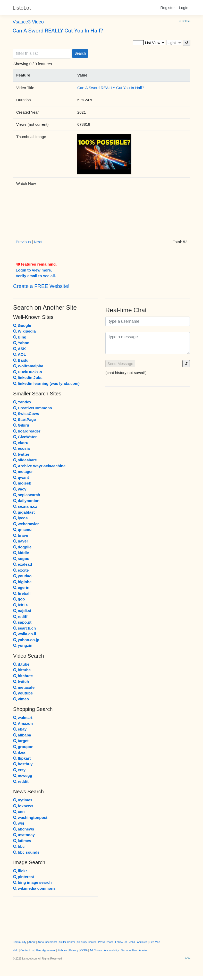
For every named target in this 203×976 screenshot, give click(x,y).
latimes (22, 840)
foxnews (23, 806)
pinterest (23, 877)
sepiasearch (26, 495)
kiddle (21, 552)
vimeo (21, 699)
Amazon (23, 723)
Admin (143, 950)
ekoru (20, 442)
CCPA (84, 950)
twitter (21, 454)
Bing (19, 337)
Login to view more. (34, 270)
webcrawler (26, 524)
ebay (20, 729)
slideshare (25, 460)
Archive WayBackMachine (39, 466)
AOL (19, 354)
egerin (21, 587)
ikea (19, 752)
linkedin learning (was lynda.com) (46, 383)
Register (167, 7)
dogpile (22, 547)
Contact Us (27, 950)
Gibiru (21, 425)
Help (15, 950)
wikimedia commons (34, 888)
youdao (22, 576)
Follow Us (121, 942)
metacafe (24, 687)
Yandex (22, 402)
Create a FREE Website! (41, 286)
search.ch (24, 628)
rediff (20, 616)
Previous (23, 242)
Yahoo (21, 343)
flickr (20, 871)
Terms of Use (129, 950)
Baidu (21, 360)
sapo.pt (22, 622)
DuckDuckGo (27, 372)
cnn (19, 811)
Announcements (47, 942)
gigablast (24, 512)
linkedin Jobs (28, 377)
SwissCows (26, 413)
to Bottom (184, 21)
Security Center (86, 942)
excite (21, 570)
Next (38, 242)
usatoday (24, 835)
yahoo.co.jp (26, 640)
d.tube (21, 664)
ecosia (21, 448)
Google (22, 325)
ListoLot (22, 8)
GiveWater (25, 437)
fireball (21, 593)
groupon (23, 746)
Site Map (154, 942)
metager (23, 471)
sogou (21, 558)
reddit (21, 781)
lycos (20, 518)
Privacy (73, 950)
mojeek (22, 483)
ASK (19, 348)
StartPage (24, 419)
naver (20, 541)
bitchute (23, 676)
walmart (22, 717)
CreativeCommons (32, 408)
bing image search (32, 882)
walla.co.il (24, 634)
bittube (22, 670)
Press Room (105, 942)
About (31, 942)
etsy (19, 770)
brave (20, 535)
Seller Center (67, 942)
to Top (187, 958)
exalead (22, 564)
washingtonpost (30, 817)
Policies (62, 950)
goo (19, 599)
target (21, 741)
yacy (19, 489)
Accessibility (111, 950)
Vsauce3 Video (28, 21)
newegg (22, 775)
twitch (21, 681)
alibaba (22, 735)
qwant (21, 477)
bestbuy (23, 764)
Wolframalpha (28, 366)
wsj (18, 823)
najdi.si (22, 610)
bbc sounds (26, 852)
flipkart (22, 758)
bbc (19, 846)
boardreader (26, 431)
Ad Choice (96, 950)
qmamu (22, 529)
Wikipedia (24, 331)
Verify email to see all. (36, 276)
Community (19, 942)
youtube (23, 693)
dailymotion (26, 500)
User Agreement (46, 950)
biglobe (22, 582)
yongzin (22, 645)
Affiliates (142, 942)
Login (183, 7)
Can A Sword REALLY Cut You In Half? (58, 31)
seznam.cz (25, 506)
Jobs (132, 942)
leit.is (20, 605)
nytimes (22, 800)
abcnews (23, 829)
